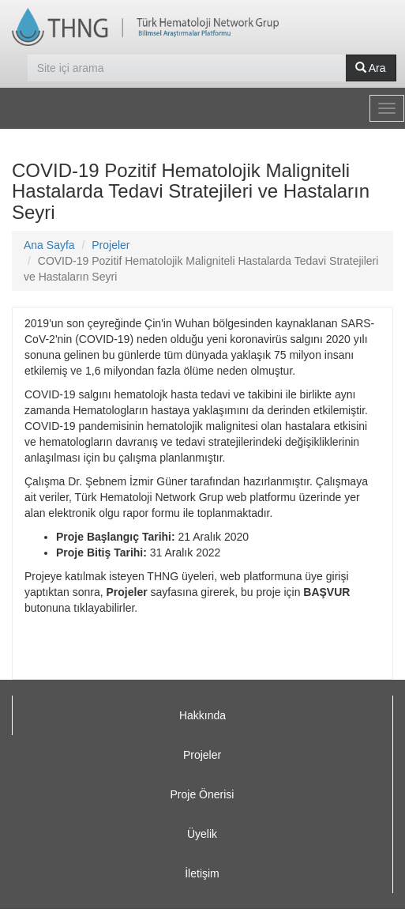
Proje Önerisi (202, 794)
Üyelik (202, 834)
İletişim (202, 873)
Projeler (110, 245)
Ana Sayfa (49, 245)
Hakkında (202, 715)
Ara (370, 68)
